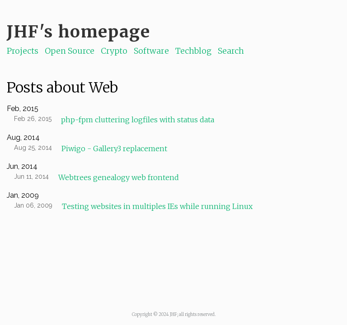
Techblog (193, 51)
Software (151, 51)
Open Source (69, 51)
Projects (22, 51)
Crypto (114, 51)
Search (231, 51)
